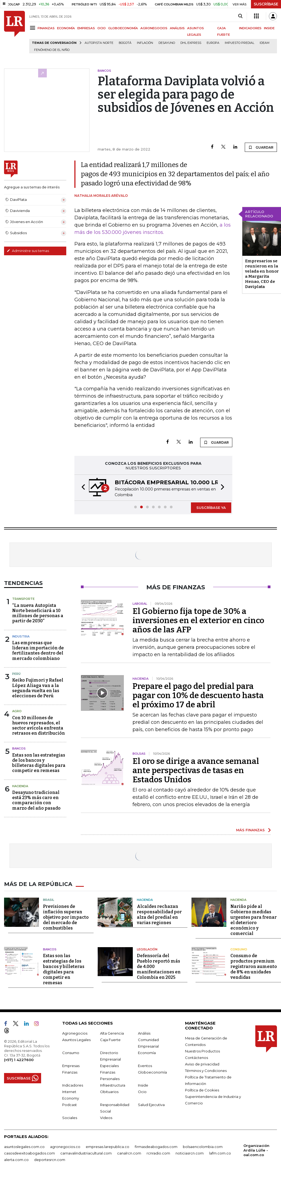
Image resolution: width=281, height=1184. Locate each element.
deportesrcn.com (49, 1159)
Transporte (23, 599)
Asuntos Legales (76, 1040)
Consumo (238, 949)
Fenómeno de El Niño (52, 50)
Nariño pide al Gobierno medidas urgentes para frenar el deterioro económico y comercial (253, 920)
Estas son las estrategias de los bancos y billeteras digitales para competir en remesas (38, 763)
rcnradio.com (158, 1153)
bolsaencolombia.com (203, 1146)
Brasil (48, 900)
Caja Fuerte (110, 1040)
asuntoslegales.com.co (24, 1146)
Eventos (145, 1066)
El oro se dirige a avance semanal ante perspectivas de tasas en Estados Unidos (196, 770)
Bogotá (125, 43)
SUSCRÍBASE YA (211, 507)
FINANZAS (46, 28)
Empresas (71, 1066)
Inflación (145, 43)
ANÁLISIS (177, 28)
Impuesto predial (239, 43)
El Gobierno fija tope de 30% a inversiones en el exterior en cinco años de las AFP (198, 620)
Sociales (69, 1118)
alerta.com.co (16, 1159)
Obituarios (109, 1092)
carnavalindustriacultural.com (86, 1153)
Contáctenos (196, 1057)
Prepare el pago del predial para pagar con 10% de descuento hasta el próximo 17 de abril (198, 695)
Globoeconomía (152, 1072)
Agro (17, 711)
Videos (106, 1118)
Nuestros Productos (202, 1051)
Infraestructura (112, 1085)
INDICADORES (250, 28)
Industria (20, 636)
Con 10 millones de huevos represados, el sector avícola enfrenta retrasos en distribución (38, 725)
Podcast (69, 1105)
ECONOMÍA (66, 28)
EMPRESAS (86, 28)
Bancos (19, 748)
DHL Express (190, 43)
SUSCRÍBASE (266, 4)
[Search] (240, 16)
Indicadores (72, 1085)
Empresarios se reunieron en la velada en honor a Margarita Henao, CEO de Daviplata (262, 274)
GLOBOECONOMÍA (123, 28)
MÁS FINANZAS (250, 830)
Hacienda (20, 786)
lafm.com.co (220, 1153)
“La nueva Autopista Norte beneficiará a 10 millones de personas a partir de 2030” (37, 613)
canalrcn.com (129, 1153)
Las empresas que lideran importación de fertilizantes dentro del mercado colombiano (38, 650)
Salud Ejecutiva (151, 1105)
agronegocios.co (65, 1146)
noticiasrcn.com (190, 1153)
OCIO (101, 28)
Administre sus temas (28, 250)
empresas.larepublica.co (107, 1146)
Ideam (264, 43)
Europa (213, 43)
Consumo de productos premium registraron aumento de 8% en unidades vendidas (253, 966)
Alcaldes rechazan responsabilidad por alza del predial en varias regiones (159, 914)
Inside (143, 1085)
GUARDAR (260, 147)
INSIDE (269, 28)
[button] (81, 488)
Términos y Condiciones (206, 1070)
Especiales (109, 1066)
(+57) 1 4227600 (19, 1060)
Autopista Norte (99, 43)
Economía (147, 1053)
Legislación (147, 949)
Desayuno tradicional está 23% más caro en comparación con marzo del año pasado (36, 800)
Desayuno (166, 43)
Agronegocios (74, 1033)
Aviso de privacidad (202, 1064)
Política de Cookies (202, 1090)
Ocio (142, 1092)
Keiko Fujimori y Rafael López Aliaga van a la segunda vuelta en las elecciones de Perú (37, 688)
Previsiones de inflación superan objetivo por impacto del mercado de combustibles (66, 917)
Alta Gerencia (112, 1033)
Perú (16, 674)
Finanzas (69, 1072)
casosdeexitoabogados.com (29, 1153)
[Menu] (33, 27)
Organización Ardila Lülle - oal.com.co (256, 1150)
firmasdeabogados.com (156, 1146)
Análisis (144, 1033)
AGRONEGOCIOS (153, 28)
